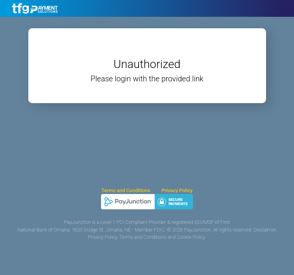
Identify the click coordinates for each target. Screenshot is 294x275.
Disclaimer (264, 230)
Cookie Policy (191, 237)
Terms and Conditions (125, 190)
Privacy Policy (177, 190)
